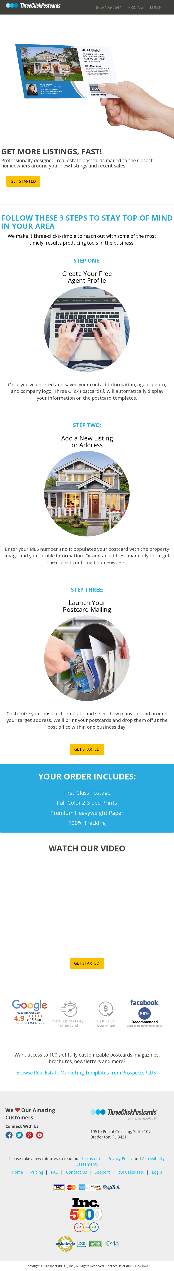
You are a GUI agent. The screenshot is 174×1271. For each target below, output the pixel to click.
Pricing (135, 7)
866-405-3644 (108, 7)
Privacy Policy (120, 1158)
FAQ (54, 1172)
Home (17, 1172)
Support (102, 1172)
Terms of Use (93, 1158)
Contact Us (76, 1172)
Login (156, 7)
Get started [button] (23, 181)
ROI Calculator (131, 1172)
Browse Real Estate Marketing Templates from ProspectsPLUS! (87, 1072)
